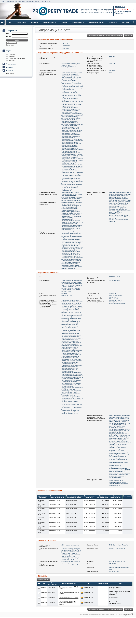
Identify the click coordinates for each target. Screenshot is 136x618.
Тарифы (64, 22)
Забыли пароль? (11, 43)
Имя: (7, 33)
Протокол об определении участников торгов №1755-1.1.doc (67, 602)
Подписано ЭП (88, 587)
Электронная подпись (96, 22)
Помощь (9, 67)
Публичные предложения (17, 58)
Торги (10, 22)
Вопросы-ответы (78, 22)
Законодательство (50, 22)
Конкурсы (12, 56)
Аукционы (12, 54)
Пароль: (9, 36)
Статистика (11, 64)
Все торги (12, 60)
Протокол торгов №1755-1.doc (68, 598)
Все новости (10, 73)
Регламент (34, 22)
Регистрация (22, 22)
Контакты (125, 22)
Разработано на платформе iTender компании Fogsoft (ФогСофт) (100, 614)
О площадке (113, 22)
